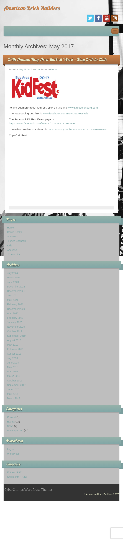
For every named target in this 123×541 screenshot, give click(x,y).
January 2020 (14, 322)
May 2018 (12, 367)
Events (53, 69)
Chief (37, 69)
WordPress (13, 453)
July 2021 (12, 295)
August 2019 (14, 340)
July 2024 (12, 273)
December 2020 (16, 309)
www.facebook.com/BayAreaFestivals (65, 113)
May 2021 (12, 299)
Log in (10, 449)
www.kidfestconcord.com (83, 107)
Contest (11, 417)
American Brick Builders (32, 8)
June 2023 (13, 282)
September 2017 (16, 385)
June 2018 (13, 362)
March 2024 (13, 277)
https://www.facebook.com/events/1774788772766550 (42, 123)
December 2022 (16, 286)
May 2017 (12, 393)
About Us (12, 250)
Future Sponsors (17, 240)
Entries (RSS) (14, 472)
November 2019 (16, 326)
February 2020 (15, 317)
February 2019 (15, 349)
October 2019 (14, 331)
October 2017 (14, 380)
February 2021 (15, 304)
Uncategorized (15, 430)
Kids (9, 245)
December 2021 (16, 291)
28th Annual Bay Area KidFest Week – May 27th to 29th (57, 59)
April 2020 (12, 313)
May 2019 (12, 344)
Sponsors (12, 236)
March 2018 (13, 376)
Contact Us (14, 254)
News (10, 426)
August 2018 (14, 353)
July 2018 (12, 358)
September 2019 (16, 335)
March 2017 (13, 398)
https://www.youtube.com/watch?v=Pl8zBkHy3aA (77, 129)
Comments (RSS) (17, 476)
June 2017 (13, 389)
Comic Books (14, 232)
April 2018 (12, 371)
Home (10, 227)
